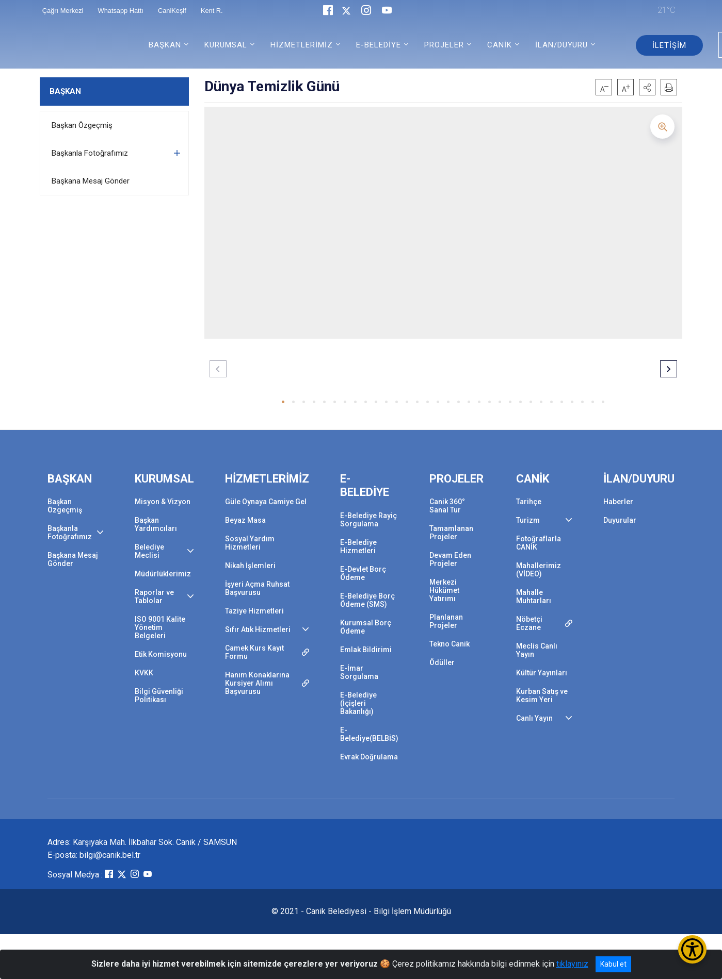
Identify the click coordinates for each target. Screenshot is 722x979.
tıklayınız (572, 964)
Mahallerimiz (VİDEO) (538, 569)
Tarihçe (528, 501)
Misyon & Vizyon (162, 501)
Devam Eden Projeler (450, 559)
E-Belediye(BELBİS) (369, 734)
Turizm (528, 520)
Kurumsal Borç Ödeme (365, 627)
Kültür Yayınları (541, 673)
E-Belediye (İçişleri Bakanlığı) (358, 703)
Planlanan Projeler (446, 621)
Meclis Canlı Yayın (536, 650)
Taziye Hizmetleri (254, 611)
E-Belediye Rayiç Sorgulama (368, 519)
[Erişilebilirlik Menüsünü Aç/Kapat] (692, 949)
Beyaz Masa (245, 520)
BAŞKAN (65, 91)
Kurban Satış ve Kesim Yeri (542, 695)
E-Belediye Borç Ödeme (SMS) (367, 600)
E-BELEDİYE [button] (378, 44)
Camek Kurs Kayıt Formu (254, 652)
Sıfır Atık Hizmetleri (258, 629)
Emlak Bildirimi (366, 649)
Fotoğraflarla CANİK (538, 543)
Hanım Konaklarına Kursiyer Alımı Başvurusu (257, 683)
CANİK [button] (499, 44)
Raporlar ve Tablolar (154, 596)
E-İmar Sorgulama (359, 672)
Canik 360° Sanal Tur (447, 505)
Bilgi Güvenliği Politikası (159, 695)
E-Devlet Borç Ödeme (363, 573)
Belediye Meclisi (149, 551)
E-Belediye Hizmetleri (358, 546)
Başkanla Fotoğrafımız (90, 153)
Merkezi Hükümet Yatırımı (444, 590)
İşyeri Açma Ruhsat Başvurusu (257, 588)
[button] (647, 87)
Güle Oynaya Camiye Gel (266, 501)
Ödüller (442, 662)
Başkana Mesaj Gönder (91, 181)
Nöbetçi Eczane (529, 623)
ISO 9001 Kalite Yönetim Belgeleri (160, 627)
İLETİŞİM (669, 45)
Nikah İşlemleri (250, 565)
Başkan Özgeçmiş (82, 125)
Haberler (618, 501)
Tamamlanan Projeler (451, 532)
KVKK (144, 673)
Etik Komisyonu (161, 654)
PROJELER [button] (444, 44)
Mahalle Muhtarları (533, 596)
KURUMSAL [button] (225, 44)
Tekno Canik (449, 644)
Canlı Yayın (534, 718)
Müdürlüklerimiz (163, 574)
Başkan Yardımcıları (156, 524)
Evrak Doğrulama (369, 757)
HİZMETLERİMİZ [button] (301, 44)
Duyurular (619, 520)
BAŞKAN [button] (165, 44)
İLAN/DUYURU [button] (561, 44)
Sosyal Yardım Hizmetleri (250, 543)
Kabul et (613, 964)
